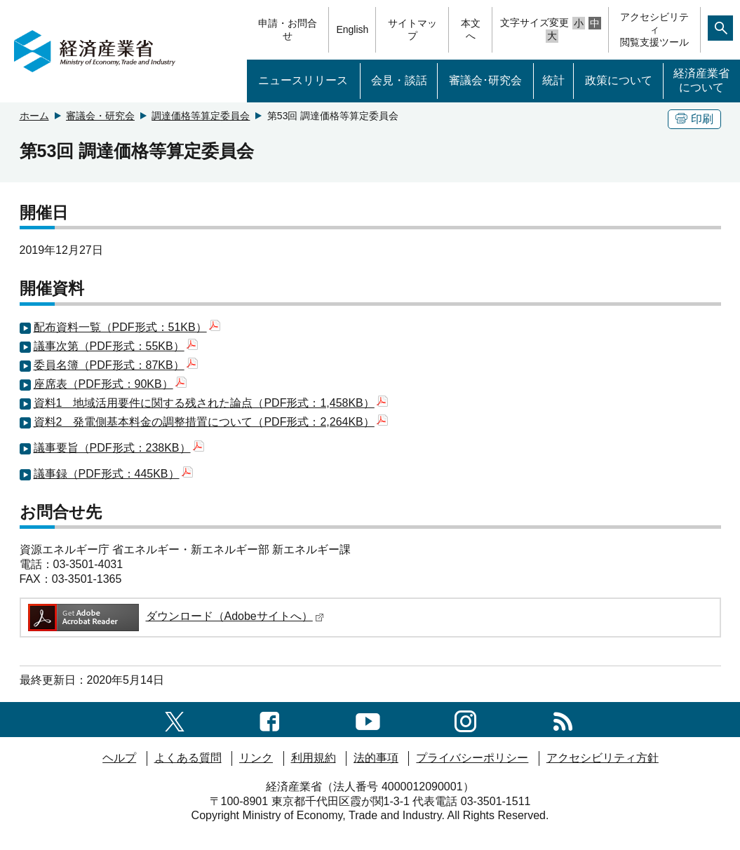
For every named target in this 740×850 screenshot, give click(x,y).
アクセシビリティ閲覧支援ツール (654, 29)
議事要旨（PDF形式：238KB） (119, 448)
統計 (553, 80)
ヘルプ (119, 758)
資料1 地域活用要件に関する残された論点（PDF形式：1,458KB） (211, 403)
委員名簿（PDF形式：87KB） (116, 365)
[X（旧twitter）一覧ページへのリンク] (174, 719)
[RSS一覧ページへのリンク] (563, 719)
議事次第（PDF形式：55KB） (116, 346)
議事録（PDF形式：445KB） (113, 474)
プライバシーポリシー (472, 758)
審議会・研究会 (100, 115)
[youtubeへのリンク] (368, 719)
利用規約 (313, 758)
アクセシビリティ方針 (602, 758)
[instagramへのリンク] (465, 719)
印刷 (694, 119)
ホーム (34, 115)
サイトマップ (412, 29)
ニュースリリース (303, 80)
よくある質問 (188, 758)
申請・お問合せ (287, 29)
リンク (256, 758)
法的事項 (376, 758)
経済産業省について (701, 80)
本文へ (470, 29)
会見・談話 (399, 80)
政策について (618, 80)
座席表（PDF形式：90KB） (110, 384)
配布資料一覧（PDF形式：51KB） (127, 327)
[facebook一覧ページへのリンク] (269, 719)
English (352, 29)
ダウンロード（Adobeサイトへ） (175, 616)
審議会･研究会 (485, 80)
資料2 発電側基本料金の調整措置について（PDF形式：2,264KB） (211, 422)
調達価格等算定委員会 (201, 115)
